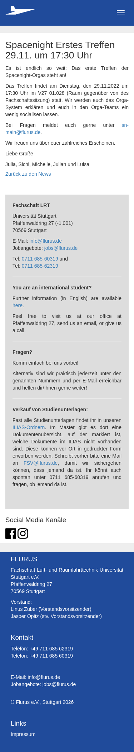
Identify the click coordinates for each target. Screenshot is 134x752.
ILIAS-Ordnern (29, 427)
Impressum (23, 734)
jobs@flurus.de (61, 248)
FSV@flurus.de (41, 463)
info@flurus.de (45, 241)
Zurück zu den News (28, 174)
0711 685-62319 (40, 266)
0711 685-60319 (40, 259)
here (18, 305)
